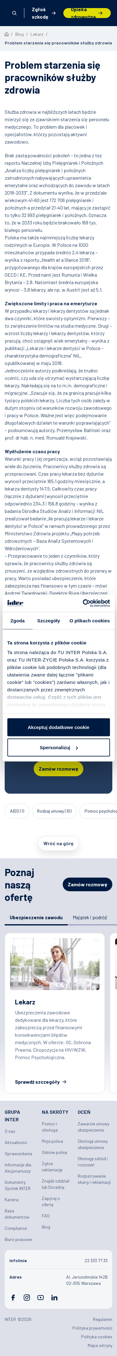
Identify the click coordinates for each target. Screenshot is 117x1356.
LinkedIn (54, 1297)
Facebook (13, 1297)
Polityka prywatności (92, 1328)
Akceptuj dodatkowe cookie (59, 727)
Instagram (27, 1297)
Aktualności (16, 1142)
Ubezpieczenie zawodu (36, 917)
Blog (46, 1226)
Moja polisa (52, 1141)
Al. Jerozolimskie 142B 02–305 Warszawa (87, 1280)
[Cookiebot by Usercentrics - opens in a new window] (83, 603)
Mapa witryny (100, 1345)
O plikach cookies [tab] (90, 620)
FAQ (46, 1215)
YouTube (40, 1297)
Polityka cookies (96, 1336)
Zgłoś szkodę (40, 13)
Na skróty (55, 1112)
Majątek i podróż (90, 917)
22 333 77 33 (96, 1260)
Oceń (84, 1112)
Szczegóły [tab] (48, 620)
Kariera (11, 1199)
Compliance (16, 1228)
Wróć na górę (58, 843)
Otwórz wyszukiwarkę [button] (14, 13)
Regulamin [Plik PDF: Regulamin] (102, 1319)
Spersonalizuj (59, 747)
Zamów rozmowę (58, 769)
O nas (10, 1131)
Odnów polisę (54, 1152)
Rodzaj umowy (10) (54, 811)
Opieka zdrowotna (83, 13)
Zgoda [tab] (17, 620)
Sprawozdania (18, 1153)
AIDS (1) (17, 811)
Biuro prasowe (18, 1239)
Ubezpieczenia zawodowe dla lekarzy (55, 1013)
